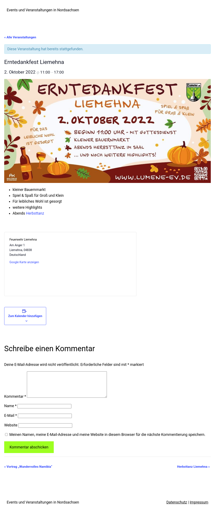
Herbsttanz (35, 213)
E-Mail (10, 420)
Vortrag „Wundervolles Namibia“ (28, 472)
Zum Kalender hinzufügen (25, 316)
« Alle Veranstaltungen (20, 37)
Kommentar (15, 401)
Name (10, 411)
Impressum (199, 507)
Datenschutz (176, 507)
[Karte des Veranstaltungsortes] (100, 264)
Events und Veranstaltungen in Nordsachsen (43, 10)
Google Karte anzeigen (24, 262)
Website (10, 430)
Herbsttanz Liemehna (193, 472)
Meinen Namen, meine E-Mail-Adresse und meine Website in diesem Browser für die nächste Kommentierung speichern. (107, 440)
